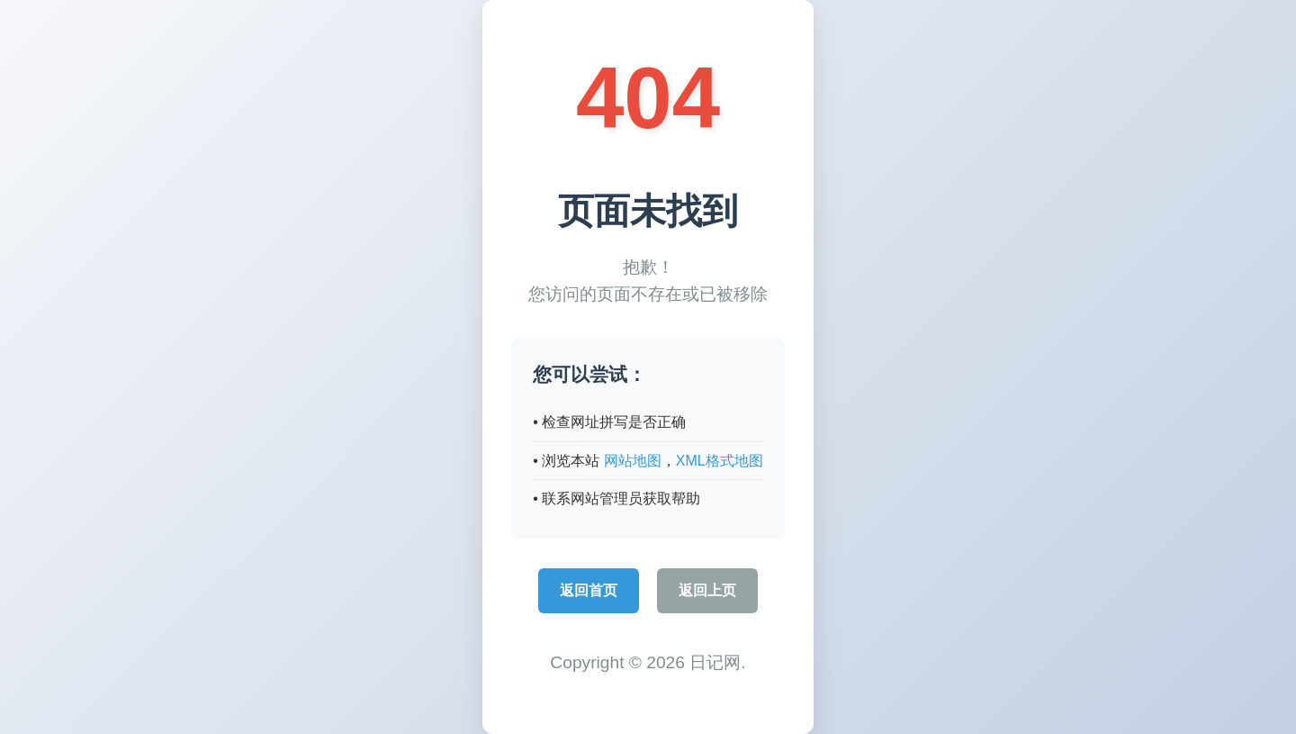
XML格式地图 (719, 460)
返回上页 (707, 590)
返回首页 (588, 590)
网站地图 (633, 460)
